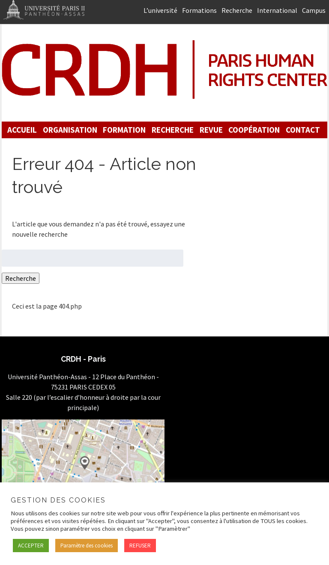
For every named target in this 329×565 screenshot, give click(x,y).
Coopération (254, 130)
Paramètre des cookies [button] (86, 545)
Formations (199, 10)
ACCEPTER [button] (31, 545)
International (277, 10)
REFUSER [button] (140, 545)
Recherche (236, 10)
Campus (314, 10)
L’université (160, 10)
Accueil (22, 130)
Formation (124, 130)
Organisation (70, 130)
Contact (303, 130)
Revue (211, 130)
